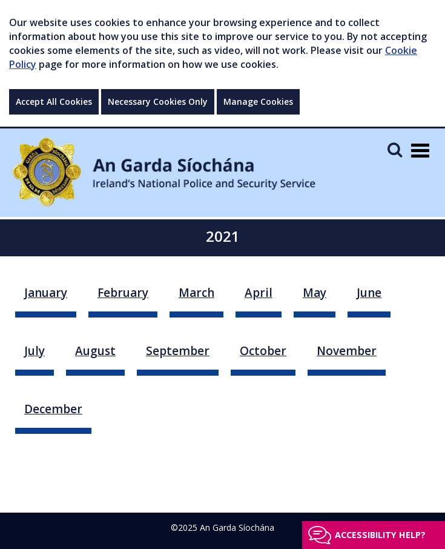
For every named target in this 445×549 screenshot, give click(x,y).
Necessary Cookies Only (158, 101)
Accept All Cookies (54, 101)
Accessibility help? (380, 535)
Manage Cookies (258, 101)
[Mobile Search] (395, 149)
